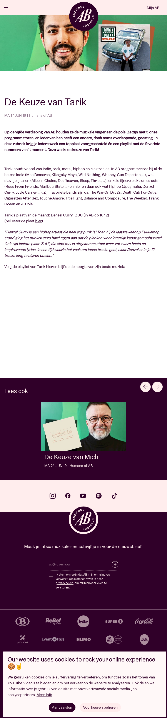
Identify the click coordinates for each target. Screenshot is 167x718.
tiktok (114, 496)
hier (38, 220)
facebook (67, 495)
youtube (83, 496)
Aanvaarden (62, 707)
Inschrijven (115, 564)
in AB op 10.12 (96, 215)
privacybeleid (64, 583)
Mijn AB (153, 7)
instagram (53, 496)
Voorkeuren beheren (100, 707)
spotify (99, 496)
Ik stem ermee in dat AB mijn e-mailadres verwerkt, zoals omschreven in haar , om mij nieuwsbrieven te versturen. (83, 581)
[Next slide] (157, 387)
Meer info (44, 694)
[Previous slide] (145, 387)
